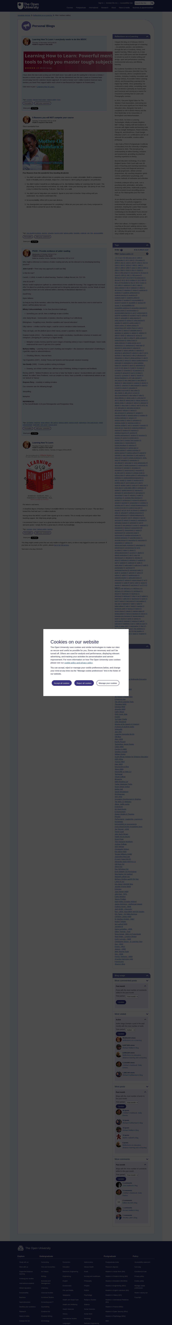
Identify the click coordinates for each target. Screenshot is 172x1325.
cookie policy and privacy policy (78, 663)
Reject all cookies (84, 683)
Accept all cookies (61, 683)
